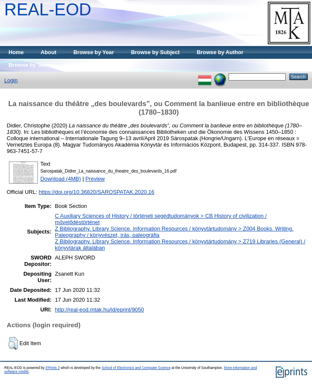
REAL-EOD (48, 9)
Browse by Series (31, 65)
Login (10, 80)
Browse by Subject (155, 52)
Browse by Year (94, 52)
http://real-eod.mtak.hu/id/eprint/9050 (99, 309)
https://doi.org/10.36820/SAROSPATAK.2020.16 (97, 192)
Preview (95, 179)
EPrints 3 (53, 368)
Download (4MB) (60, 179)
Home (16, 52)
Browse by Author (220, 52)
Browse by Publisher (98, 65)
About (49, 52)
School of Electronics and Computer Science (135, 368)
